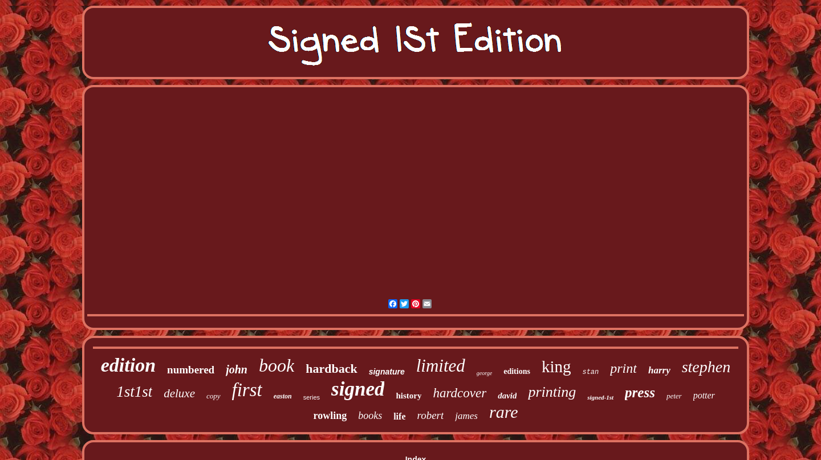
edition (128, 365)
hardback (331, 368)
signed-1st (600, 397)
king (556, 366)
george (484, 373)
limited (440, 366)
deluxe (179, 393)
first (247, 390)
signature (387, 371)
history (408, 395)
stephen (706, 367)
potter (704, 395)
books (370, 415)
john (236, 369)
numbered (190, 370)
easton (283, 396)
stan (590, 372)
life (399, 416)
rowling (330, 415)
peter (674, 396)
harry (659, 370)
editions (516, 371)
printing (552, 392)
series (311, 397)
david (507, 395)
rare (503, 411)
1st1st (134, 391)
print (623, 368)
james (466, 415)
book (276, 365)
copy (213, 396)
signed (357, 389)
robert (430, 415)
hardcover (459, 393)
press (640, 392)
